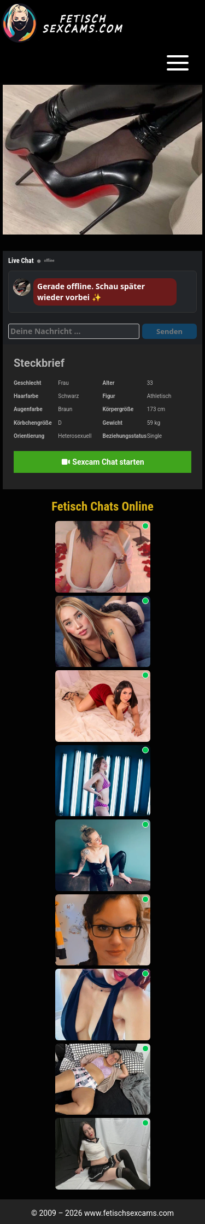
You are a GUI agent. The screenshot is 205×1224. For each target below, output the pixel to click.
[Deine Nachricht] (73, 331)
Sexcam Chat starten (102, 462)
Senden (169, 331)
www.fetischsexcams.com (129, 1213)
